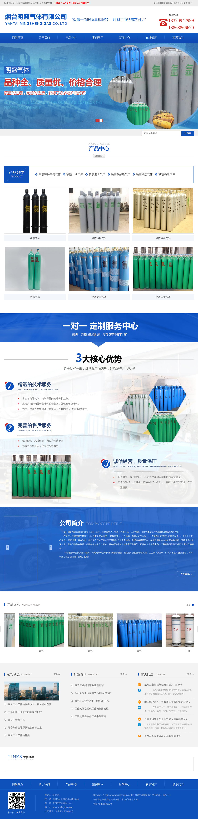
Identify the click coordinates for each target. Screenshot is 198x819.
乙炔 (189, 651)
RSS (165, 3)
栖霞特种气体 (99, 238)
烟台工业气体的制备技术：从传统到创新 (29, 704)
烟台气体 (102, 799)
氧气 (140, 651)
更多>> (57, 674)
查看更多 (99, 156)
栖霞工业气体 (74, 174)
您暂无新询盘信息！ (184, 3)
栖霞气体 (35, 238)
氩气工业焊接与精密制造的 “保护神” (163, 685)
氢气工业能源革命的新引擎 (89, 685)
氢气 (42, 651)
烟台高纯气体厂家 (115, 799)
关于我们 (44, 37)
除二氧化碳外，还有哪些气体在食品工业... (167, 702)
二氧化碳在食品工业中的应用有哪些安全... (167, 719)
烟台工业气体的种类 (19, 735)
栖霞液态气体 (144, 174)
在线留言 (151, 37)
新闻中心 (124, 37)
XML (171, 3)
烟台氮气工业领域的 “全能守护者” (93, 693)
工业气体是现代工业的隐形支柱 (91, 708)
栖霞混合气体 (97, 174)
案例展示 (97, 37)
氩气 (91, 651)
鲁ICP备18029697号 (102, 804)
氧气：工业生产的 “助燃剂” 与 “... (92, 700)
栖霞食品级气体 (120, 174)
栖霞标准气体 (163, 238)
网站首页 (17, 37)
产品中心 (71, 37)
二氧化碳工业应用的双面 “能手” (25, 712)
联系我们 (178, 37)
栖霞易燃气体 (167, 174)
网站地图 (158, 3)
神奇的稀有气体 (16, 719)
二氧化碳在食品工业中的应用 (90, 716)
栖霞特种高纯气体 (50, 174)
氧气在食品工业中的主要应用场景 (162, 736)
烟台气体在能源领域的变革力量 (25, 727)
